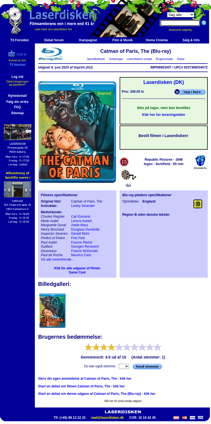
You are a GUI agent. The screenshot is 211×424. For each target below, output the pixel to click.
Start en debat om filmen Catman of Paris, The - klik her (81, 386)
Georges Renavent (85, 246)
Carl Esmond (80, 216)
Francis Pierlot (81, 242)
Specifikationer (96, 59)
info (203, 14)
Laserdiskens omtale (139, 59)
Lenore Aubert (81, 221)
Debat (181, 59)
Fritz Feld (78, 238)
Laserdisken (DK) (163, 82)
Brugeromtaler (164, 59)
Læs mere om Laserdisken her (53, 29)
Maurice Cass (81, 255)
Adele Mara (79, 225)
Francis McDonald (84, 251)
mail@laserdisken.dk (107, 418)
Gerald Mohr (80, 234)
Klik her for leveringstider (163, 115)
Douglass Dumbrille (85, 229)
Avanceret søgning (183, 29)
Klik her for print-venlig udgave (122, 401)
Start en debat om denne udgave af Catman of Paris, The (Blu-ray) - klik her (96, 394)
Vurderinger (116, 59)
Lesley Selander (83, 206)
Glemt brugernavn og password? (17, 83)
